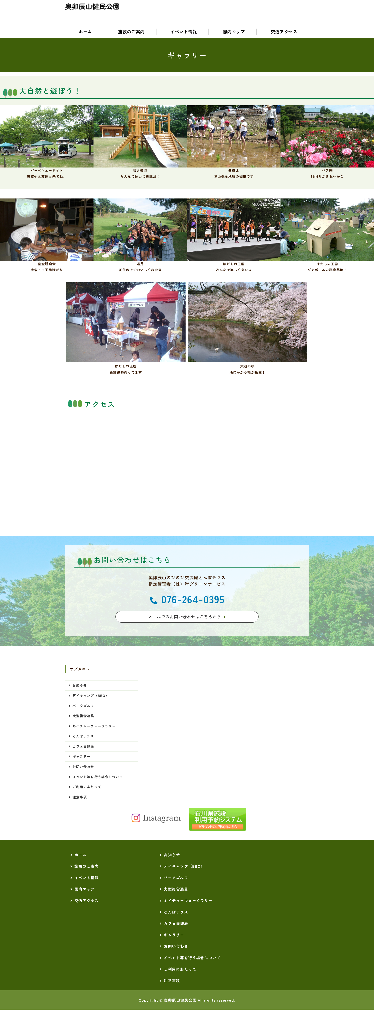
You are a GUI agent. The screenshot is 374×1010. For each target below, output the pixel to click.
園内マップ (233, 32)
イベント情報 (182, 32)
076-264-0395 (192, 599)
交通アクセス (283, 32)
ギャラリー (81, 756)
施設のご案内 (130, 32)
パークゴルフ (83, 706)
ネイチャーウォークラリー (94, 726)
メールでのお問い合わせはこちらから (184, 617)
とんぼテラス (83, 736)
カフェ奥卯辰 (83, 746)
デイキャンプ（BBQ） (91, 695)
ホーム (84, 32)
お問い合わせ (83, 766)
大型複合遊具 (83, 716)
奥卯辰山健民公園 (180, 1000)
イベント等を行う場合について (98, 777)
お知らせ (80, 685)
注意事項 (80, 797)
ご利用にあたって (87, 787)
